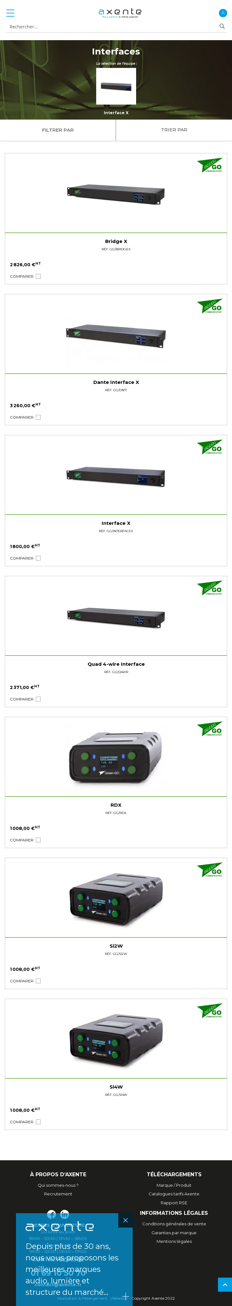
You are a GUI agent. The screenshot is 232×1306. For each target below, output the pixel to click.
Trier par (174, 130)
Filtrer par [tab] (58, 130)
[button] (22, 276)
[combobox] (111, 27)
